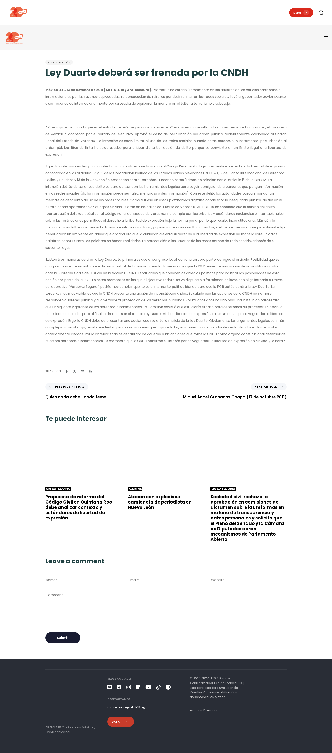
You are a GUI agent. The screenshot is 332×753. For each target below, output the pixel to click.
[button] (321, 12)
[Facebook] (66, 371)
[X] (74, 371)
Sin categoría (59, 62)
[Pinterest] (82, 371)
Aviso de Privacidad (204, 710)
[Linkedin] (90, 371)
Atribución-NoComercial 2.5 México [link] (213, 694)
